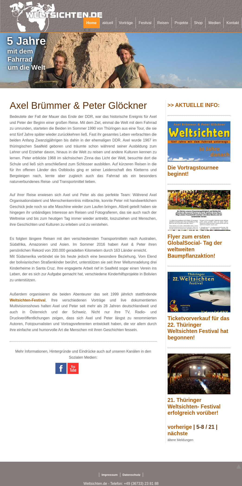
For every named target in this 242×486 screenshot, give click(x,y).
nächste (178, 433)
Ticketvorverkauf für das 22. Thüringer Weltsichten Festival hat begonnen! (198, 328)
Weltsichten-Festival (27, 300)
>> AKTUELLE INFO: (194, 105)
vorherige (180, 427)
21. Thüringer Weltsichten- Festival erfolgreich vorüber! (194, 406)
